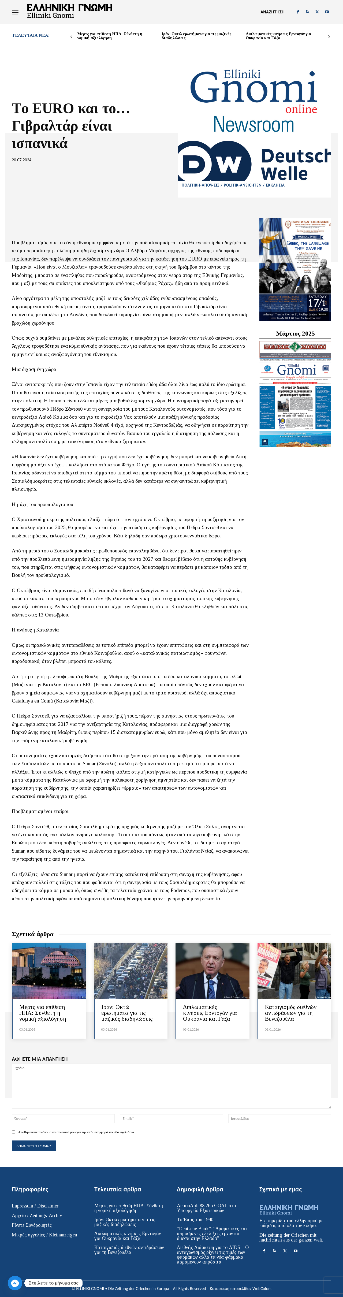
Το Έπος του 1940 (195, 1219)
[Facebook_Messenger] (15, 1283)
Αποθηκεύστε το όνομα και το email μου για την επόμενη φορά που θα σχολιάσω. (76, 1132)
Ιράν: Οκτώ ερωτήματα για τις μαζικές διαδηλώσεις (196, 36)
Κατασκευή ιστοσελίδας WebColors (240, 1288)
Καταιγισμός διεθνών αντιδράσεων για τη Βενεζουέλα (290, 1013)
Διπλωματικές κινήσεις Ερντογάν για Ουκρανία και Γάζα (278, 36)
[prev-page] (71, 37)
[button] (272, 12)
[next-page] (329, 37)
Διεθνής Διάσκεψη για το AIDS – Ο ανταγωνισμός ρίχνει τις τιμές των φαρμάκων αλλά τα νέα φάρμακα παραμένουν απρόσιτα (213, 1255)
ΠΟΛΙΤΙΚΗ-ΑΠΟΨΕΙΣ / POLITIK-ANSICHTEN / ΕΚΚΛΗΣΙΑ (233, 185)
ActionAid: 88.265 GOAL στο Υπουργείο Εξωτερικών (206, 1208)
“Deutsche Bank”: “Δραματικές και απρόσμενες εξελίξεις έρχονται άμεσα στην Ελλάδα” (212, 1233)
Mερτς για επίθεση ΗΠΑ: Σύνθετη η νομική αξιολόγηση (109, 36)
